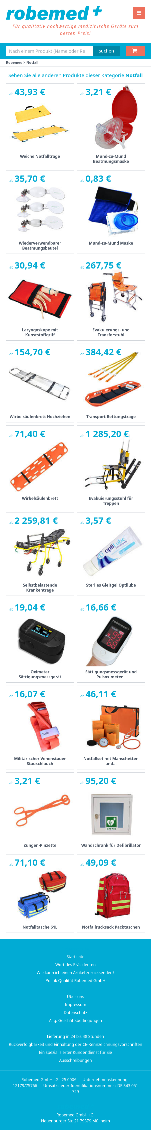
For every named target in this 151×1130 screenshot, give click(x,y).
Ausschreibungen (75, 1060)
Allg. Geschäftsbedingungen (75, 1020)
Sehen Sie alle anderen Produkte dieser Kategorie (75, 75)
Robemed (14, 62)
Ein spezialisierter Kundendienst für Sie (75, 1052)
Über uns (75, 996)
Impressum (75, 1004)
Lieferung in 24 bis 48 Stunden (75, 1036)
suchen (106, 51)
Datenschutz (75, 1012)
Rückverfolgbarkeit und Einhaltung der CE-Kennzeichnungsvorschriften (75, 1044)
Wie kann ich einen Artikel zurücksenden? (75, 972)
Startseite (76, 957)
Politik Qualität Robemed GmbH (76, 980)
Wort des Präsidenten (75, 964)
